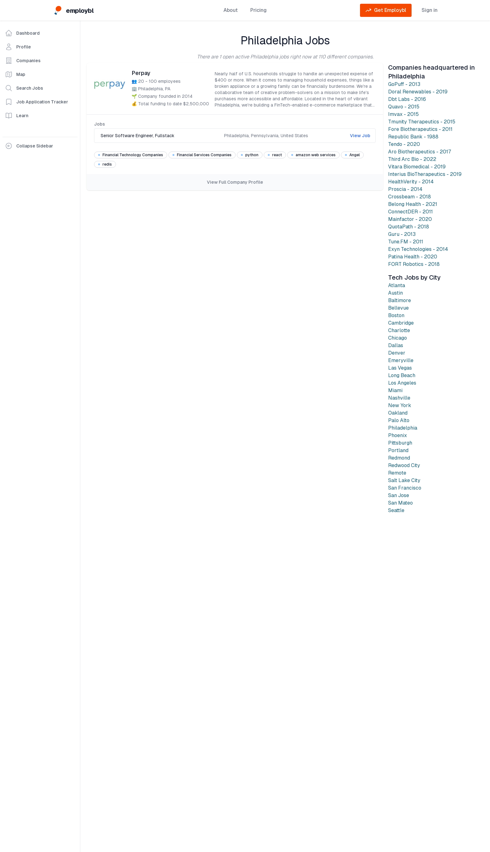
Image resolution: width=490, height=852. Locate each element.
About (230, 10)
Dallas (395, 345)
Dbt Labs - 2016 (407, 99)
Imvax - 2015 (403, 114)
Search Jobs (24, 88)
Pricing (258, 10)
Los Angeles (402, 383)
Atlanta (396, 285)
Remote (397, 473)
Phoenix (397, 435)
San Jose (398, 495)
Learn (16, 115)
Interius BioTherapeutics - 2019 (425, 174)
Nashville (399, 398)
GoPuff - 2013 (404, 84)
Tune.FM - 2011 (405, 242)
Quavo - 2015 (403, 107)
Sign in (430, 10)
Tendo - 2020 (404, 144)
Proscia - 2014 (405, 189)
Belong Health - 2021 (412, 204)
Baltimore (399, 300)
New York (399, 405)
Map (15, 74)
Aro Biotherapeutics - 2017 (419, 152)
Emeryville (400, 360)
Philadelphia (402, 428)
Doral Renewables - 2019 (418, 92)
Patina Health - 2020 (412, 257)
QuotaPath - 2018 (408, 227)
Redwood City (404, 465)
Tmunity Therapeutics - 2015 (421, 122)
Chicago (397, 338)
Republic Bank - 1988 (413, 137)
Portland (398, 450)
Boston (396, 315)
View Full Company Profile (235, 182)
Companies (23, 60)
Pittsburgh (400, 443)
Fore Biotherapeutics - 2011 (420, 129)
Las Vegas (400, 368)
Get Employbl (385, 10)
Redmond (399, 458)
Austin (395, 293)
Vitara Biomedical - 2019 (417, 167)
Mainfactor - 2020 (410, 219)
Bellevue (398, 308)
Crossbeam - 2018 (409, 197)
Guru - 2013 (402, 234)
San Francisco (404, 488)
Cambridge (401, 323)
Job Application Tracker (36, 102)
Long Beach (401, 375)
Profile (18, 47)
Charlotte (399, 330)
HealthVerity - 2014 (411, 182)
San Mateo (400, 503)
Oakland (398, 413)
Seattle (396, 510)
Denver (396, 353)
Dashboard (22, 33)
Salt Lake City (404, 480)
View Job (360, 135)
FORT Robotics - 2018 (414, 264)
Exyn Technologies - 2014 (418, 249)
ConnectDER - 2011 (410, 212)
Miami (395, 390)
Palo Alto (398, 420)
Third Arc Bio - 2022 (412, 159)
